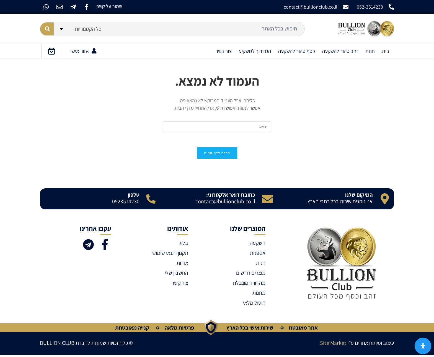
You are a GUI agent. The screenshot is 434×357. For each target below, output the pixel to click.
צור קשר (224, 51)
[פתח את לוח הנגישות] (423, 346)
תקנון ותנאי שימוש (170, 254)
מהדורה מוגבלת (249, 284)
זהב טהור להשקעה (340, 51)
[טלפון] (151, 201)
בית (385, 51)
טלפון (134, 196)
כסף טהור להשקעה (296, 51)
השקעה (257, 244)
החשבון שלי (176, 274)
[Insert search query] (217, 126)
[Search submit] (47, 28)
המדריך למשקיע (255, 51)
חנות (370, 51)
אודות (182, 264)
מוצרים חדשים (250, 274)
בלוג (183, 244)
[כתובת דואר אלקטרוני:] (267, 200)
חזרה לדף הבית (217, 155)
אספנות (257, 254)
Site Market (333, 344)
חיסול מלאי (254, 304)
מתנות (258, 294)
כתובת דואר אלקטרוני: (230, 196)
